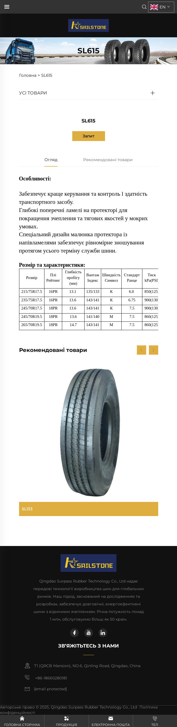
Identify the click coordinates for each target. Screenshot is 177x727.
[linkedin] (102, 632)
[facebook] (74, 632)
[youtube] (88, 632)
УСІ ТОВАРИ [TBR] (33, 93)
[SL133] (88, 439)
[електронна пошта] (50, 689)
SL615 (46, 75)
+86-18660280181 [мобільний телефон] (46, 677)
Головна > (29, 75)
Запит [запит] (88, 136)
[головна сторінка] (88, 25)
